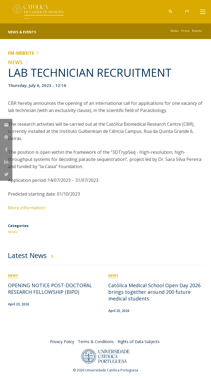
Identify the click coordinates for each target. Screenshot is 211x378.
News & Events (22, 31)
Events (197, 31)
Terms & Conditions (96, 341)
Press (185, 31)
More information (27, 208)
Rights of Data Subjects (139, 341)
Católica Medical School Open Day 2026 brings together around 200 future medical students (154, 292)
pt (187, 11)
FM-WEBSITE (21, 53)
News (175, 31)
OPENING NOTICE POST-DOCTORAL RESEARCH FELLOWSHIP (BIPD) (50, 288)
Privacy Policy (62, 341)
